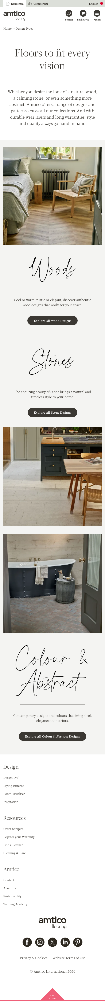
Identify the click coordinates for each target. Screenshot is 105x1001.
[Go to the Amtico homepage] (14, 16)
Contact (8, 880)
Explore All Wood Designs (52, 320)
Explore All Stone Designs (52, 412)
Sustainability (12, 896)
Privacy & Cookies (33, 957)
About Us (9, 888)
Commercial (38, 3)
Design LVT (11, 777)
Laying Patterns (13, 785)
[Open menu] (97, 15)
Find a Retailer (13, 845)
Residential (14, 3)
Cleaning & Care (14, 853)
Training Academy (15, 904)
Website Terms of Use (68, 957)
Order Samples (13, 829)
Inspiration (10, 801)
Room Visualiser (14, 793)
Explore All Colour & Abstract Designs (52, 736)
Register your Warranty (19, 837)
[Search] (69, 15)
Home (7, 28)
